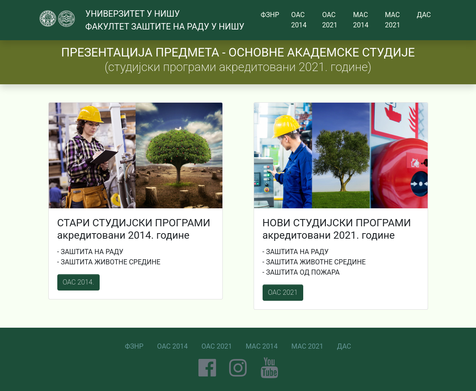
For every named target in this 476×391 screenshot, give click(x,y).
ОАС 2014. (78, 282)
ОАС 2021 (283, 292)
